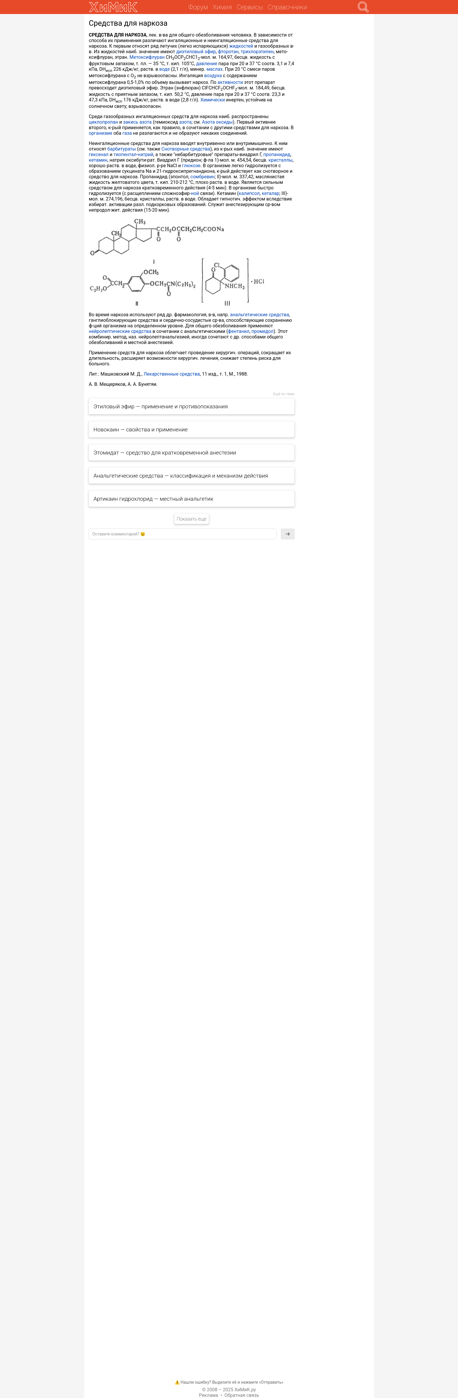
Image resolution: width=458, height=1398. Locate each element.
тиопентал (125, 154)
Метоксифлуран (146, 57)
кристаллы (280, 160)
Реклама (208, 1395)
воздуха (213, 75)
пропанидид (276, 154)
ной (195, 193)
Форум (198, 7)
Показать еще (192, 519)
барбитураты (121, 149)
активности (230, 82)
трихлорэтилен (257, 51)
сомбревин (202, 176)
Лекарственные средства (172, 374)
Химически (212, 100)
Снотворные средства (186, 149)
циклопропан (103, 122)
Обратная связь (241, 1395)
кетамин (98, 160)
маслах (215, 69)
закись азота (137, 122)
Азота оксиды (217, 122)
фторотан (228, 51)
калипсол (249, 193)
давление (206, 63)
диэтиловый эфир (196, 51)
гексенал (99, 154)
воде (164, 69)
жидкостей (241, 46)
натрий (145, 154)
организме (100, 133)
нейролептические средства (120, 331)
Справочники (287, 7)
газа (127, 133)
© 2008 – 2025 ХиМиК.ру (229, 1389)
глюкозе (191, 165)
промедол (262, 331)
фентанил (238, 331)
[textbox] (182, 534)
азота (185, 122)
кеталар (270, 193)
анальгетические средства (259, 314)
